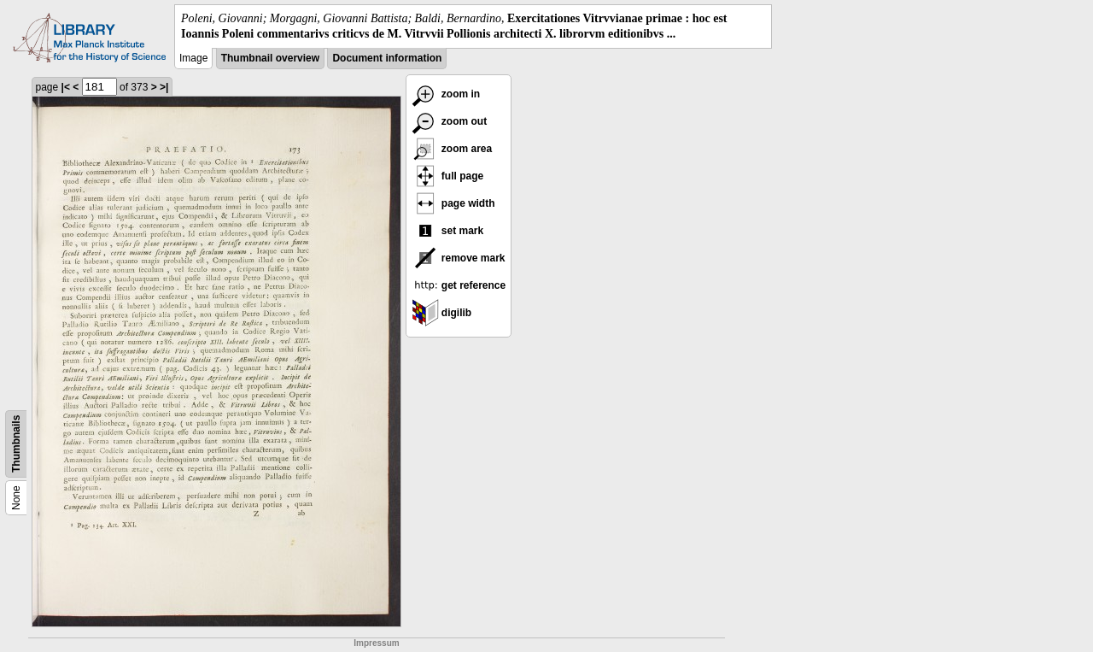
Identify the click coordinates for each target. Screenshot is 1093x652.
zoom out (450, 121)
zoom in (446, 94)
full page (448, 176)
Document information (386, 58)
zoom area (452, 149)
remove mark (459, 258)
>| (164, 87)
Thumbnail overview (270, 58)
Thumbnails (16, 444)
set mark (448, 231)
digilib (442, 313)
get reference (459, 285)
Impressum (376, 643)
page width (453, 203)
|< (65, 87)
